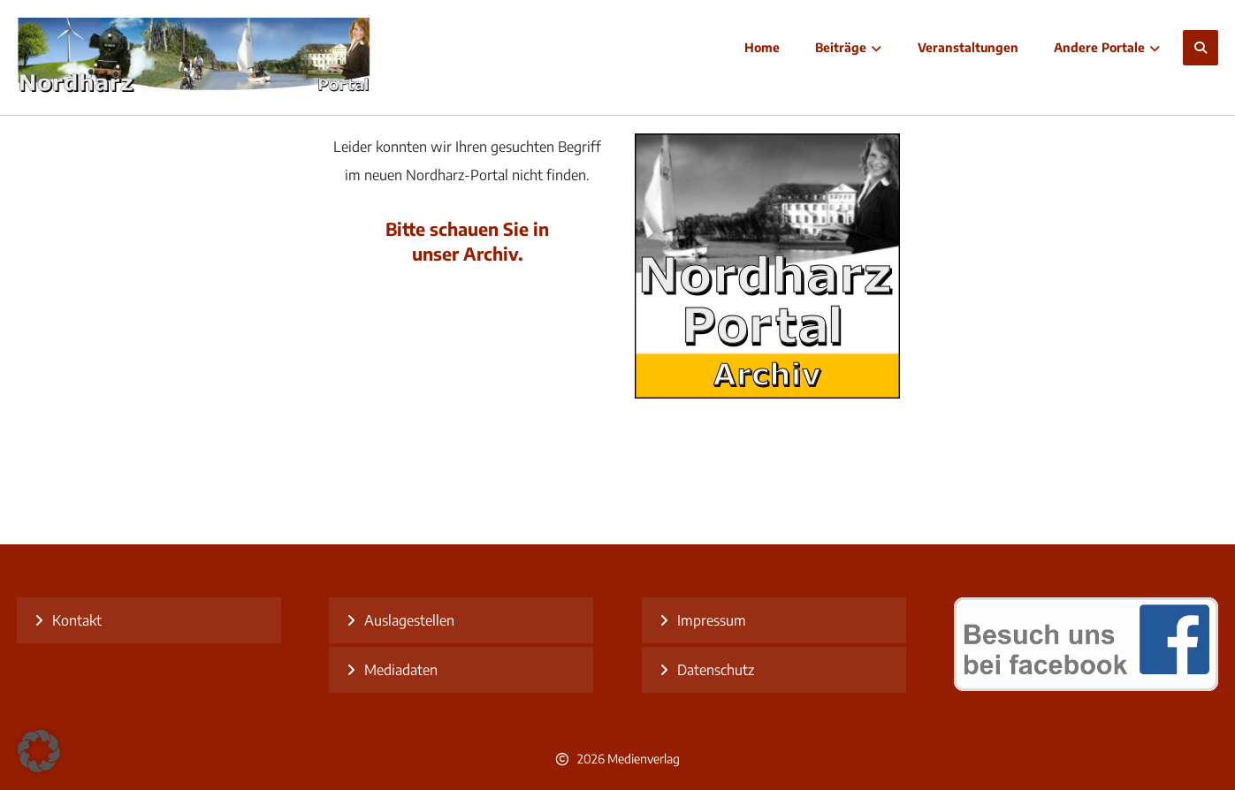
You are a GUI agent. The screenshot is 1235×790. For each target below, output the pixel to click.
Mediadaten (401, 670)
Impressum (711, 620)
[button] (1200, 47)
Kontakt (77, 620)
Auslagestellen (409, 620)
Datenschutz (715, 670)
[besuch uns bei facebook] (1086, 686)
